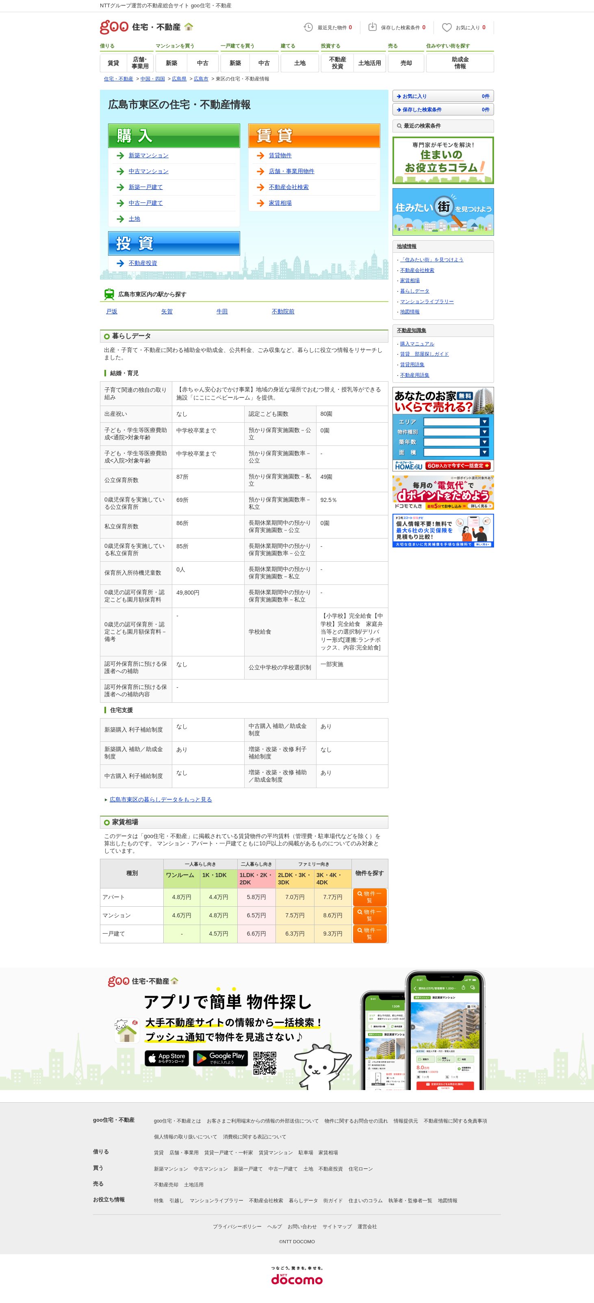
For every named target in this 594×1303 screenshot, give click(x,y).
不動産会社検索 (289, 187)
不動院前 (283, 311)
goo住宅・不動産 (113, 1120)
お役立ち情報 (109, 1200)
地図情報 (410, 312)
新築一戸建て (146, 187)
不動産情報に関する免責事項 (455, 1121)
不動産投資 (143, 263)
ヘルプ (274, 1226)
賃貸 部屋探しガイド (424, 354)
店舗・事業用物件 (291, 171)
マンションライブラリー (427, 301)
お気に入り (443, 96)
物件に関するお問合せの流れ (356, 1121)
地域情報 (406, 246)
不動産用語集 (414, 375)
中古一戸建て (146, 203)
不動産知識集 (411, 330)
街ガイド (333, 1200)
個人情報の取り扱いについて (185, 1137)
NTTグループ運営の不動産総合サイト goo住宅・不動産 (166, 5)
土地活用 (194, 1185)
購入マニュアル (417, 344)
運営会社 (367, 1226)
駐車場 (306, 1152)
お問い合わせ (302, 1226)
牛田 (222, 311)
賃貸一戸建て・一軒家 (228, 1152)
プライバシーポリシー (237, 1226)
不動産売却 (166, 1185)
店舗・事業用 (184, 1152)
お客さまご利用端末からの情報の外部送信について (263, 1121)
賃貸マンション (276, 1152)
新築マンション (149, 155)
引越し (176, 1200)
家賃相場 (280, 203)
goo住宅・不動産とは (177, 1121)
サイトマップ (337, 1226)
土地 (134, 218)
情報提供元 (406, 1121)
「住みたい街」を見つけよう (432, 260)
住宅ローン (361, 1169)
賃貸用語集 (412, 364)
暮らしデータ (414, 291)
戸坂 (111, 311)
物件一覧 (373, 897)
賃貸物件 (280, 155)
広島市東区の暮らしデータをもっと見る (161, 799)
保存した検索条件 (443, 109)
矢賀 (167, 311)
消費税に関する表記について (254, 1137)
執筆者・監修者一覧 (410, 1200)
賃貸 (159, 1152)
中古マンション (149, 171)
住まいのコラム (366, 1200)
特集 (159, 1200)
